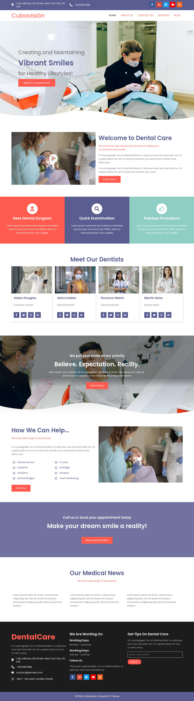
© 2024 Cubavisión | (86, 696)
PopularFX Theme (108, 696)
